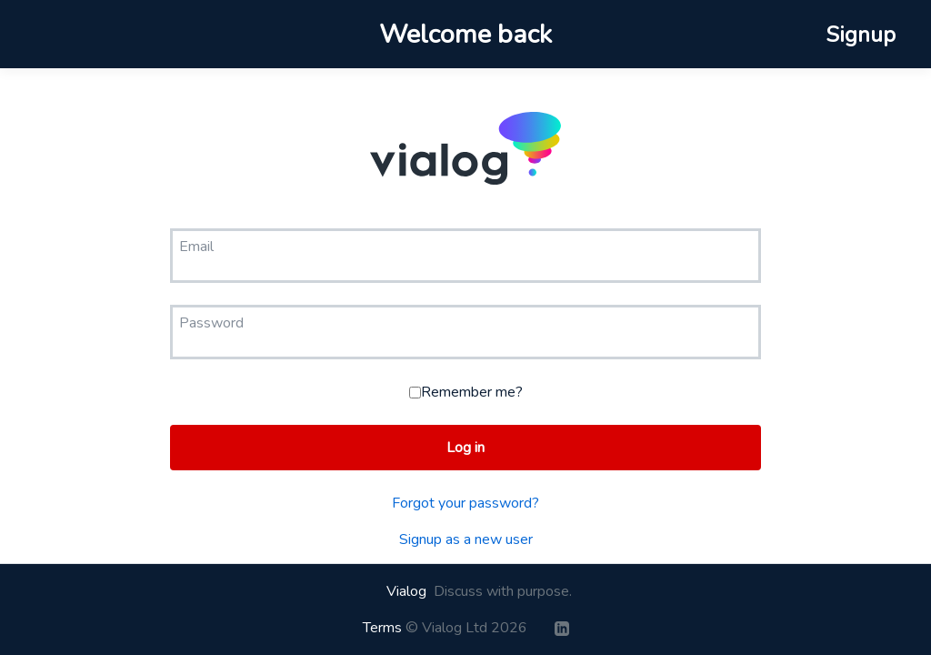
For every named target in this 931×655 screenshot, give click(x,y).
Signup (861, 34)
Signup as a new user (466, 539)
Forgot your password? (465, 503)
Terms (382, 628)
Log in (465, 448)
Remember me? (466, 392)
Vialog (406, 591)
